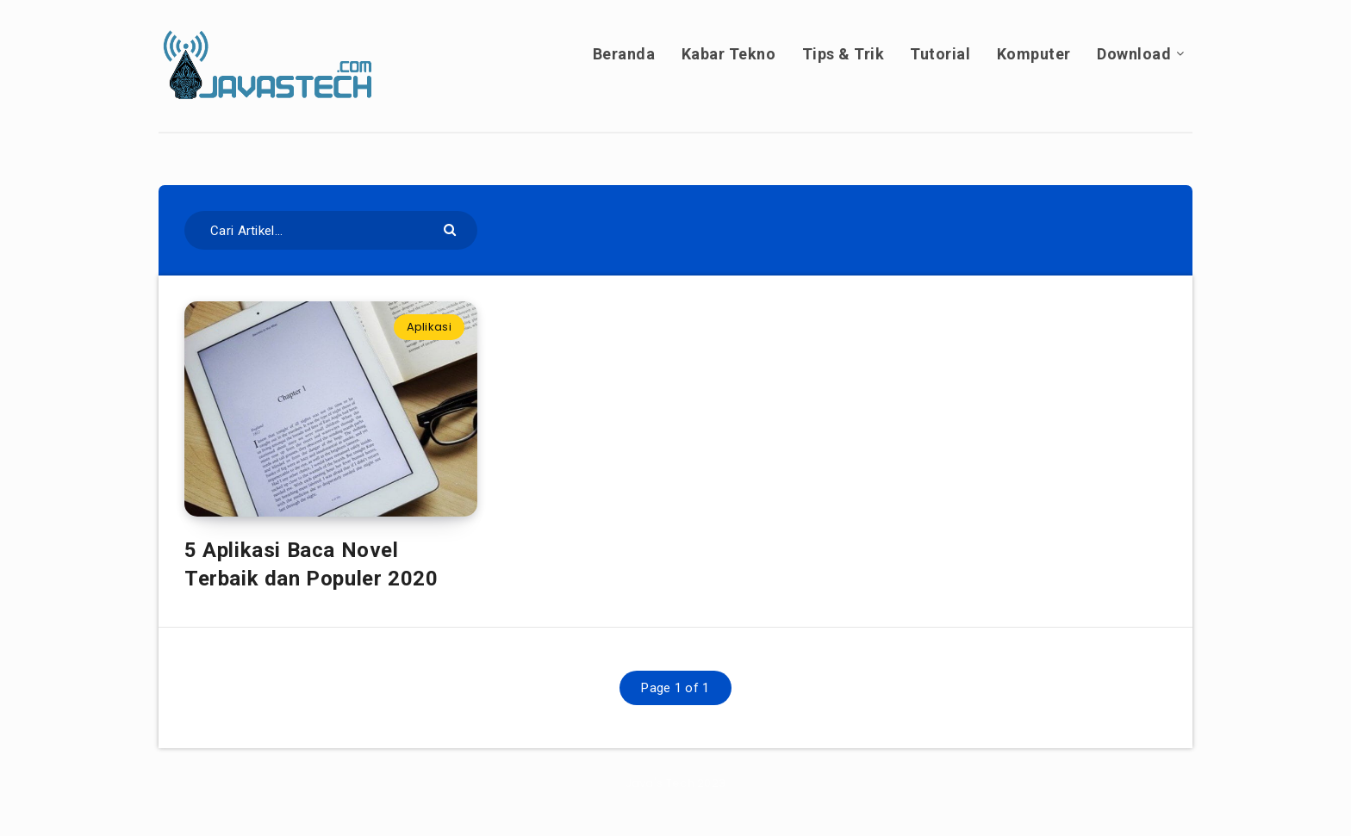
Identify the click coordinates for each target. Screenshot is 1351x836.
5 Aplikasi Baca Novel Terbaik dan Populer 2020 (311, 564)
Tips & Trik (843, 54)
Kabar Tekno (729, 54)
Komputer (1034, 54)
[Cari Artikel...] (330, 230)
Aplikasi (429, 327)
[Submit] (452, 229)
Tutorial (940, 54)
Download (1134, 54)
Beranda (624, 54)
